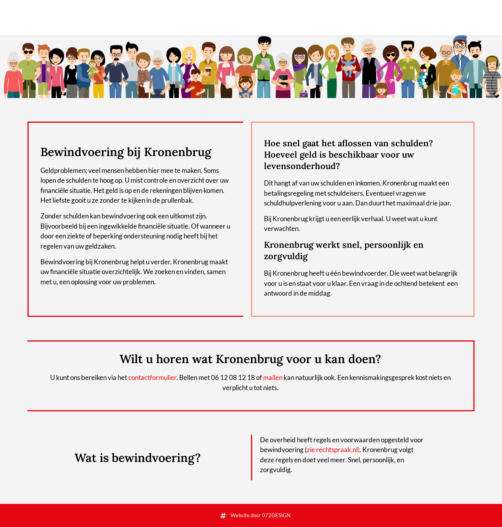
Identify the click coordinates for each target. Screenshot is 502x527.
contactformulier (152, 377)
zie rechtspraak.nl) (333, 449)
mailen (272, 377)
